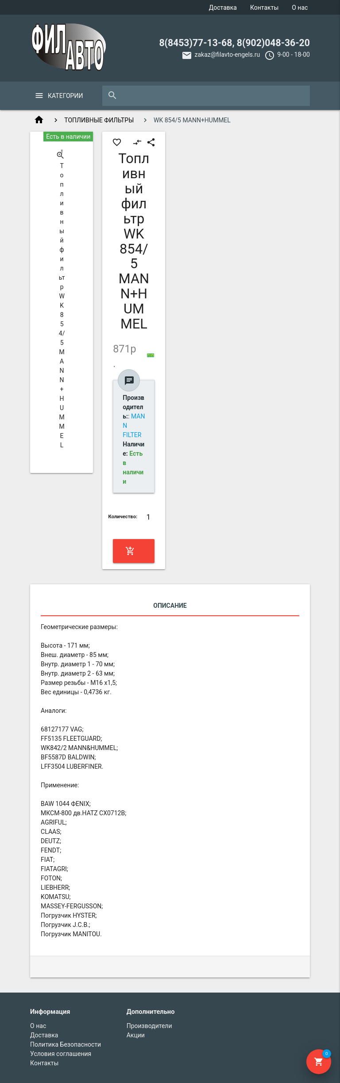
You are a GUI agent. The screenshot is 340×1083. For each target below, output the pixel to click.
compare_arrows (137, 142)
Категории (65, 95)
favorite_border (117, 142)
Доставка (223, 7)
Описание (169, 605)
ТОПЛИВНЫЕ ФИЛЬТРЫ (99, 120)
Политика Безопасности (65, 1044)
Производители (149, 1025)
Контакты (264, 7)
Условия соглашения (60, 1053)
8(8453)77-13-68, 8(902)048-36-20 (234, 42)
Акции (136, 1035)
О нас (300, 7)
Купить (133, 551)
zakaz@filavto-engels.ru (227, 54)
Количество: (123, 517)
